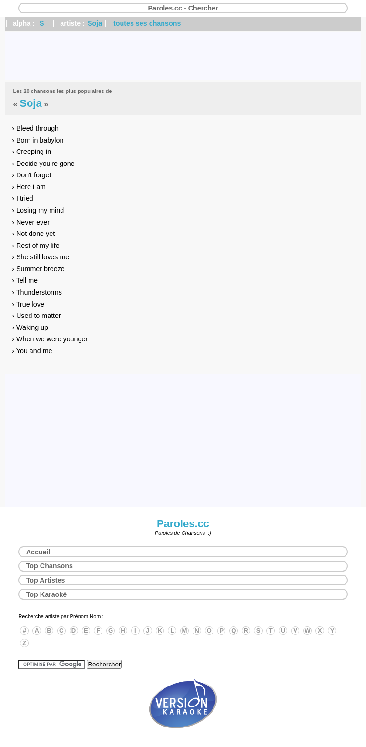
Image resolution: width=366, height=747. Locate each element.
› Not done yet (33, 233)
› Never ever (31, 222)
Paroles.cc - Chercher (183, 8)
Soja (95, 23)
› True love (28, 304)
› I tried (22, 198)
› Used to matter (36, 315)
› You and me (32, 351)
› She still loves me (40, 257)
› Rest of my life (35, 245)
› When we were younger (50, 339)
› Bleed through (35, 128)
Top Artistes (45, 580)
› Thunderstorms (37, 292)
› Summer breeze (38, 269)
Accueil (38, 552)
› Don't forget (31, 175)
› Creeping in (31, 151)
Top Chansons (49, 566)
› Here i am (29, 187)
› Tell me (25, 280)
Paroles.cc (183, 524)
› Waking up (30, 327)
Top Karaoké (46, 594)
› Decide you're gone (43, 163)
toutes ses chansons (147, 23)
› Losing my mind (38, 210)
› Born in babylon (37, 140)
